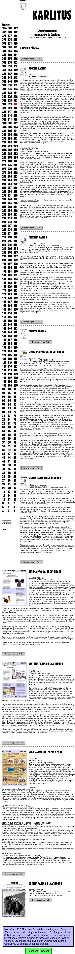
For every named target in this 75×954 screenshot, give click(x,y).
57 (3, 442)
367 (15, 47)
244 (15, 203)
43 (15, 458)
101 (10, 385)
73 (15, 420)
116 (10, 366)
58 (15, 439)
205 (16, 252)
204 (4, 256)
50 (9, 450)
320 (10, 108)
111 (4, 374)
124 (15, 355)
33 (3, 473)
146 (10, 328)
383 (10, 28)
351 (4, 70)
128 (10, 351)
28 (15, 477)
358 (16, 59)
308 (10, 123)
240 (4, 211)
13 (15, 496)
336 (4, 89)
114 (4, 370)
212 (9, 245)
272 (10, 169)
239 (10, 211)
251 (10, 195)
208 (16, 249)
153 (4, 321)
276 (4, 165)
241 (15, 207)
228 (4, 226)
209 (10, 249)
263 (10, 180)
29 (9, 477)
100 (16, 385)
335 (10, 89)
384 (4, 28)
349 (16, 70)
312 (4, 119)
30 (3, 477)
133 (15, 344)
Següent (45, 951)
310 (15, 119)
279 (4, 161)
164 (10, 306)
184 (16, 279)
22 (15, 484)
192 (4, 271)
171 (4, 298)
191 (10, 271)
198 (4, 264)
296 (10, 138)
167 (10, 302)
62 (9, 435)
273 (4, 169)
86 (9, 404)
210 (4, 249)
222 (4, 233)
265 (15, 176)
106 (16, 378)
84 (3, 408)
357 (4, 62)
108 (4, 378)
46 (15, 454)
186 (4, 279)
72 (3, 423)
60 (3, 439)
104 (10, 382)
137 (10, 340)
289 (16, 146)
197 (10, 264)
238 (16, 211)
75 (3, 420)
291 (4, 146)
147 (4, 328)
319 (15, 108)
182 (10, 283)
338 (10, 85)
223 (15, 230)
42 (3, 461)
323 (10, 104)
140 (10, 336)
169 (16, 298)
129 (4, 351)
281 (10, 157)
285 (4, 154)
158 (10, 313)
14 (9, 496)
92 (9, 397)
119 (10, 363)
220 (16, 233)
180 (4, 287)
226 (15, 226)
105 (4, 382)
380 (10, 32)
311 (10, 119)
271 (15, 169)
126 (4, 355)
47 (9, 454)
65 (9, 431)
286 (16, 150)
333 (4, 93)
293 (10, 142)
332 (10, 93)
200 (10, 260)
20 (9, 488)
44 (9, 458)
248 (10, 199)
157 (15, 313)
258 (4, 188)
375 (4, 40)
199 (16, 260)
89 (9, 401)
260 (10, 184)
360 (4, 59)
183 (4, 283)
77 (9, 416)
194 (10, 268)
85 (15, 404)
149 (10, 325)
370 (16, 43)
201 (4, 260)
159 (4, 313)
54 (3, 446)
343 (16, 78)
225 (4, 230)
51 (3, 450)
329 (10, 97)
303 (4, 131)
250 (16, 195)
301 (16, 131)
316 (15, 112)
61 (15, 435)
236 (10, 214)
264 (4, 180)
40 (15, 461)
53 (9, 446)
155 (10, 317)
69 (3, 427)
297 (4, 138)
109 (16, 374)
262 (15, 180)
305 (10, 127)
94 (15, 393)
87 (3, 404)
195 (4, 268)
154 (15, 317)
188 (10, 275)
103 (16, 382)
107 (10, 378)
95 (9, 393)
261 (4, 184)
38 (9, 465)
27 (3, 480)
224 (10, 230)
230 (10, 222)
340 (16, 81)
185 (10, 279)
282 (4, 157)
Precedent (32, 951)
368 (10, 47)
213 (4, 245)
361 (15, 55)
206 (10, 252)
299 (10, 135)
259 (15, 184)
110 (10, 374)
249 (4, 199)
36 (3, 469)
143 (10, 332)
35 (9, 469)
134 (10, 344)
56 (9, 442)
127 (15, 351)
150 (4, 325)
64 (15, 431)
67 (15, 427)
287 (10, 150)
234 (4, 218)
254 (10, 192)
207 (4, 252)
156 (4, 317)
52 (15, 446)
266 (10, 176)
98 (9, 389)
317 (10, 112)
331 (15, 93)
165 (4, 306)
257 (10, 188)
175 (15, 290)
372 (4, 43)
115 (15, 366)
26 (9, 480)
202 (16, 256)
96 (3, 393)
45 (3, 458)
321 (4, 108)
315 (4, 116)
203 (10, 256)
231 (4, 222)
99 (3, 389)
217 (15, 237)
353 (10, 66)
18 (3, 492)
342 (4, 81)
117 (4, 366)
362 (10, 55)
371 (10, 43)
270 (4, 173)
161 (10, 309)
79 (15, 412)
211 (15, 245)
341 (10, 81)
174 (4, 294)
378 (4, 36)
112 (15, 370)
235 (15, 214)
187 (15, 275)
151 (15, 321)
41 (9, 461)
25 (15, 480)
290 (10, 146)
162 (4, 309)
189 (4, 275)
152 (10, 321)
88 (15, 401)
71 (9, 423)
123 (4, 359)
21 (3, 488)
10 (15, 499)
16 (15, 492)
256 (15, 188)
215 (9, 241)
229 (15, 222)
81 (3, 412)
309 (4, 123)
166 (16, 302)
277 (15, 161)
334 (16, 89)
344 (10, 78)
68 (9, 427)
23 (9, 484)
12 (3, 499)
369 (4, 47)
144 (4, 332)
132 (4, 347)
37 (15, 465)
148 (16, 325)
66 (3, 431)
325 (15, 100)
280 (16, 157)
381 (4, 32)
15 (3, 496)
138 (4, 340)
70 (15, 423)
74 (9, 420)
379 (15, 32)
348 (4, 74)
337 (15, 85)
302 (10, 131)
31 (15, 473)
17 (9, 492)
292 (15, 142)
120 (4, 363)
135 (4, 344)
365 (10, 51)
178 (15, 287)
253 (15, 192)
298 (16, 135)
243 (4, 207)
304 (16, 127)
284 (10, 154)
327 (4, 100)
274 (15, 165)
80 (9, 412)
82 (15, 408)
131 (10, 347)
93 (3, 397)
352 (15, 66)
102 (4, 385)
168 (4, 302)
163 (15, 306)
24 (3, 484)
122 (10, 359)
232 (15, 218)
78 (3, 416)
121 (15, 359)
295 (15, 138)
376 (15, 36)
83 (9, 408)
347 (10, 74)
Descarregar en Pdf (32, 59)
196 (16, 264)
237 (4, 214)
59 (9, 439)
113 (10, 370)
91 (15, 397)
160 (16, 309)
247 (15, 199)
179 (10, 287)
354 (4, 66)
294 (4, 142)
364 (16, 51)
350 (10, 70)
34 (15, 469)
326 (10, 100)
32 (9, 473)
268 (16, 173)
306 (4, 127)
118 (15, 363)
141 (4, 336)
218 (10, 237)
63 (3, 435)
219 (4, 237)
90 (3, 401)
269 (10, 173)
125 (10, 355)
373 (15, 40)
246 (4, 203)
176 (10, 290)
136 (15, 340)
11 (9, 499)
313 (15, 116)
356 (10, 62)
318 (4, 112)
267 (4, 176)
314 (10, 116)
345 (4, 78)
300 (4, 135)
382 (16, 28)
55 (15, 442)
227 (10, 226)
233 (10, 218)
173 (10, 294)
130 (16, 347)
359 (10, 59)
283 (16, 154)
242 (10, 207)
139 (15, 336)
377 (10, 36)
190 (16, 271)
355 (15, 62)
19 (15, 488)
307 (16, 123)
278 (10, 161)
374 (10, 40)
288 (4, 150)
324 (4, 104)
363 (4, 55)
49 (15, 450)
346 (16, 74)
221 (10, 233)
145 (15, 328)
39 (3, 465)
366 (4, 51)
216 (4, 241)
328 (16, 97)
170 (10, 298)
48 (3, 454)
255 (4, 192)
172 (15, 294)
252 (4, 195)
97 (15, 389)
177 (4, 290)
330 (4, 97)
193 (15, 268)
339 (4, 85)
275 (10, 165)
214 (15, 241)
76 (15, 416)
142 (15, 332)
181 (15, 283)
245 (10, 203)
